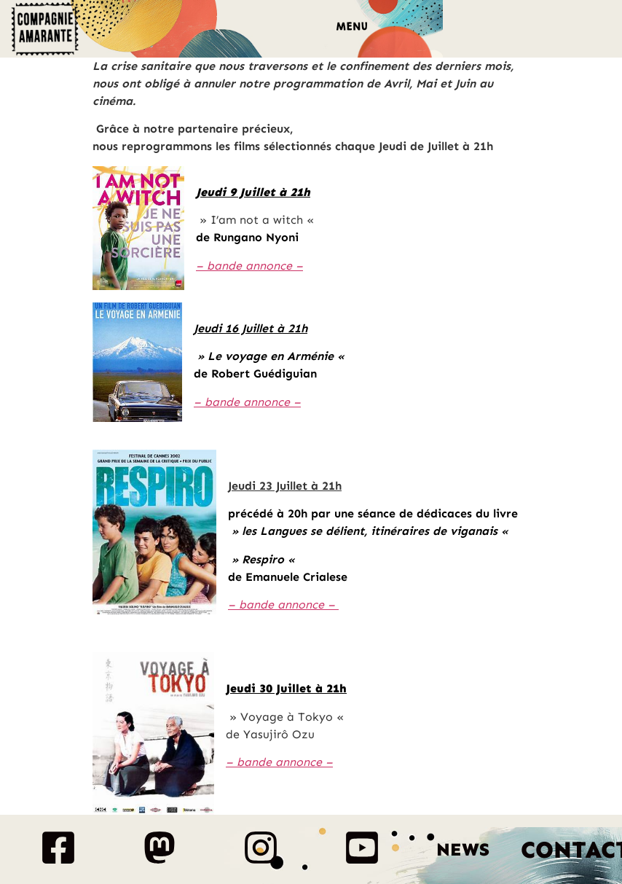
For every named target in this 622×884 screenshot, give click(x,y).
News (462, 850)
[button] (351, 29)
